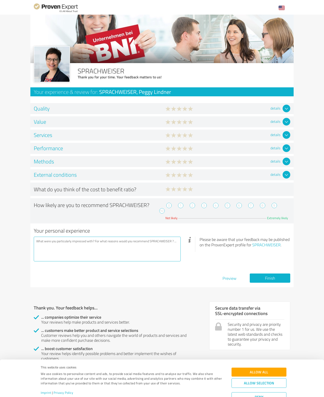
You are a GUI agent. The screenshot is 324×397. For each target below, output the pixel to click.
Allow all (259, 355)
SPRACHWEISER (266, 244)
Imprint (46, 376)
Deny (259, 380)
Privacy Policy (63, 376)
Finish (270, 278)
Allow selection (259, 366)
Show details (190, 388)
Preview (229, 278)
